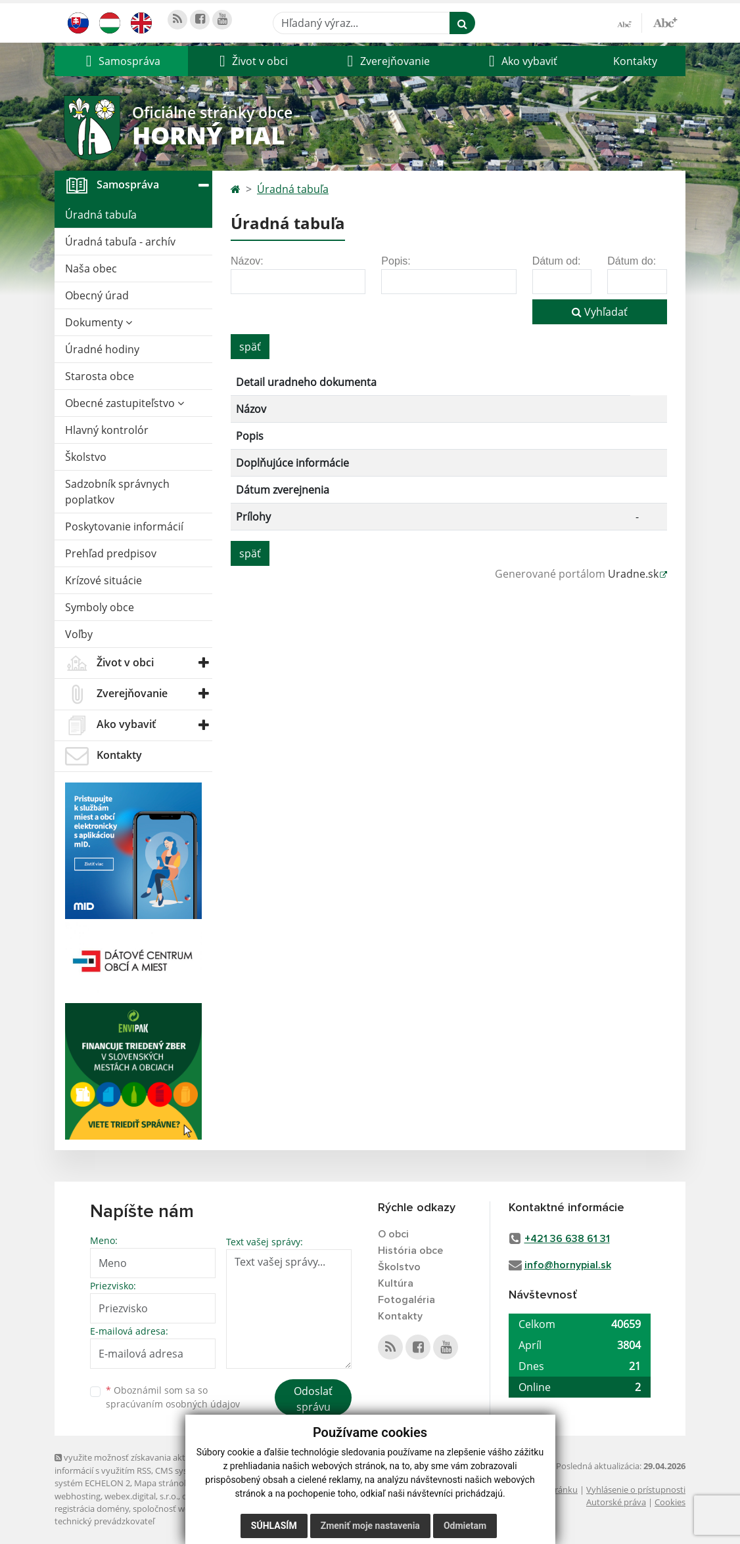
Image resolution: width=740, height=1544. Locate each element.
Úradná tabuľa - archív (120, 241)
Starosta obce (99, 376)
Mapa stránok (161, 1483)
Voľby (79, 634)
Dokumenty (98, 322)
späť (250, 346)
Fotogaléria (406, 1300)
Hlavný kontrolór (107, 430)
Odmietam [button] (465, 1525)
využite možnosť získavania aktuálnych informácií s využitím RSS (135, 1463)
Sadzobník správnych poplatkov (117, 492)
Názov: (247, 261)
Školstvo (85, 457)
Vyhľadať (600, 312)
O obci (393, 1234)
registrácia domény (92, 1508)
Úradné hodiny (102, 349)
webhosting (78, 1496)
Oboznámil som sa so (173, 1397)
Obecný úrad (97, 295)
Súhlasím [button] (274, 1525)
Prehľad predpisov (110, 553)
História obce (410, 1250)
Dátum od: (556, 261)
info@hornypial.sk (567, 1265)
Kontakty (635, 61)
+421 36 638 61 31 (567, 1238)
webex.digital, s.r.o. (141, 1496)
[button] (121, 61)
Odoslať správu (313, 1399)
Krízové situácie (103, 580)
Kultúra (395, 1283)
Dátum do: (631, 261)
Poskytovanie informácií (124, 526)
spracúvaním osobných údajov (173, 1404)
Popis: (395, 261)
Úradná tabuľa (101, 214)
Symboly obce (99, 607)
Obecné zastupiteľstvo (124, 403)
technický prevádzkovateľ (104, 1521)
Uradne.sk (633, 574)
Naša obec (91, 268)
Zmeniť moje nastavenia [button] (370, 1525)
